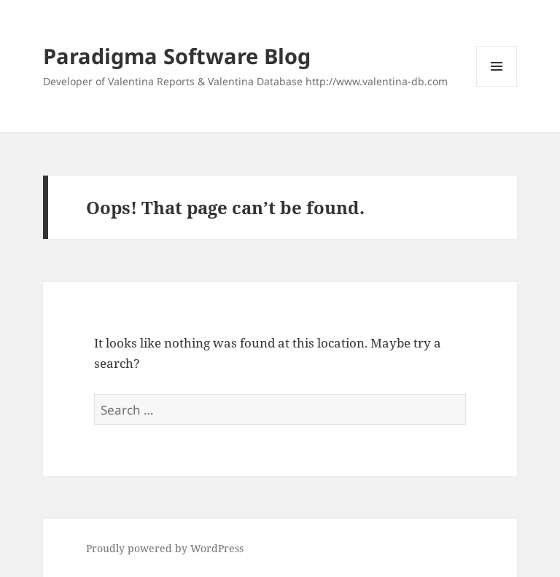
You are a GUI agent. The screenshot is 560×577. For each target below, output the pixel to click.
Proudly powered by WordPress (165, 548)
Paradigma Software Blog (177, 56)
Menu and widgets (497, 86)
